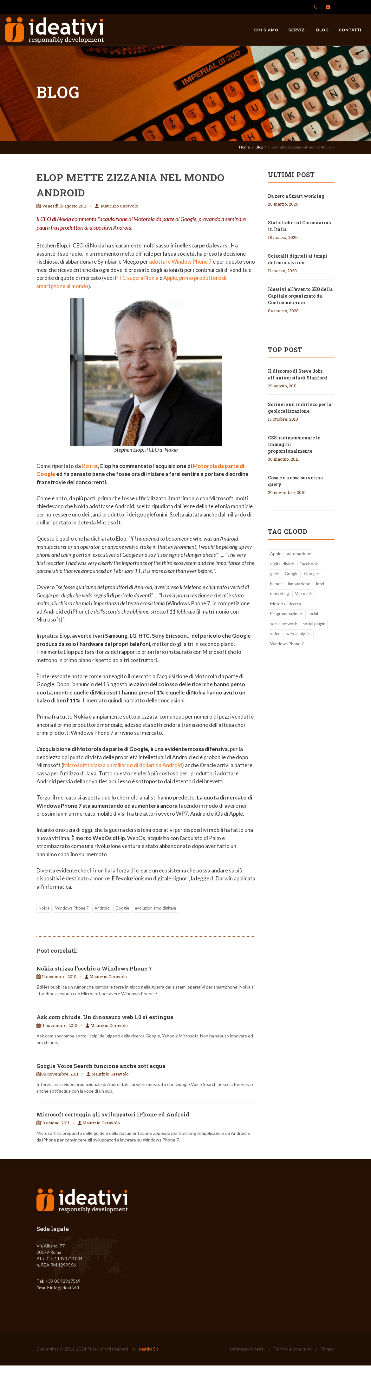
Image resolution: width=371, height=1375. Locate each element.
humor (276, 583)
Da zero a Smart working (296, 196)
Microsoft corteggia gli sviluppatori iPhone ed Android (112, 1114)
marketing (279, 593)
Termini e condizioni (292, 1349)
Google (122, 908)
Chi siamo (266, 30)
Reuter (90, 466)
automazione (299, 553)
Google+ (312, 573)
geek (274, 573)
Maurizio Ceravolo (119, 206)
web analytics (298, 633)
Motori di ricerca (285, 603)
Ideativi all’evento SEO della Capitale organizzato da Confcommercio (300, 296)
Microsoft (304, 593)
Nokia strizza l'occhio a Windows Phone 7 (94, 968)
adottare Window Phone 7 (180, 261)
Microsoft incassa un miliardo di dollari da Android (122, 765)
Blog (322, 30)
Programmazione (286, 613)
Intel (320, 583)
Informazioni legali (247, 1349)
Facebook (309, 563)
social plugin (314, 623)
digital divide (282, 563)
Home (244, 147)
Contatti (350, 30)
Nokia (44, 908)
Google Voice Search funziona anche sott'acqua (101, 1065)
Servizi (297, 30)
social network (283, 623)
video (275, 633)
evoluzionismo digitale (155, 908)
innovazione (299, 583)
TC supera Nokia (139, 277)
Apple (275, 553)
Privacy (327, 1349)
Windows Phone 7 (72, 908)
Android (102, 908)
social (313, 613)
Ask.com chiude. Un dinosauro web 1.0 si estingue (104, 1017)
